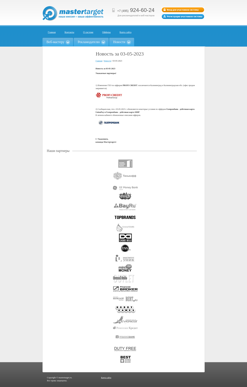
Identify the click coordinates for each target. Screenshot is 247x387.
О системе (88, 32)
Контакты (69, 32)
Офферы (106, 32)
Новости (107, 61)
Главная (52, 32)
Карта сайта (125, 32)
